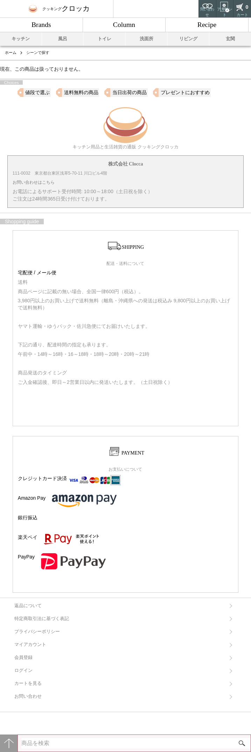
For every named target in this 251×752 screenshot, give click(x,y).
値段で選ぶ (37, 92)
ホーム (10, 52)
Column (124, 24)
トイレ (104, 38)
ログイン (23, 670)
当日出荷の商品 (129, 92)
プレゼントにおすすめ (185, 92)
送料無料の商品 (81, 92)
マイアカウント (30, 644)
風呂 (62, 38)
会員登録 (23, 657)
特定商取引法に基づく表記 (41, 618)
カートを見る (28, 683)
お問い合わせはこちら (34, 182)
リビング (188, 38)
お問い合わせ (28, 696)
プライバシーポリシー (37, 631)
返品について (28, 605)
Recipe (206, 24)
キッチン (21, 38)
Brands (41, 24)
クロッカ (59, 9)
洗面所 (146, 38)
